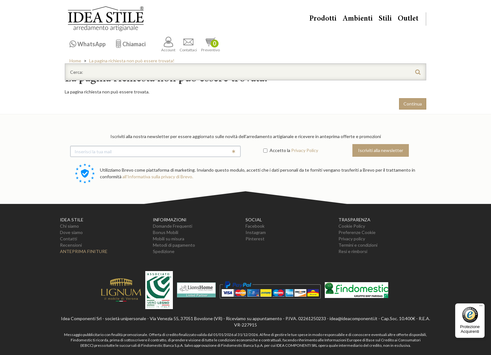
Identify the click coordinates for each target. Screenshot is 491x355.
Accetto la (276, 150)
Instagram (256, 232)
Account (168, 44)
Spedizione (163, 251)
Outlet (408, 19)
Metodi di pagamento (174, 245)
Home (75, 60)
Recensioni (71, 245)
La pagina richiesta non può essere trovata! (131, 60)
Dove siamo (71, 232)
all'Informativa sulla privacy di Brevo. (157, 176)
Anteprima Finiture (84, 251)
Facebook (255, 226)
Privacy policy (351, 238)
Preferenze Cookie (357, 232)
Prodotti (323, 19)
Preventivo (210, 44)
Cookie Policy (351, 226)
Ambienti (358, 19)
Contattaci (188, 44)
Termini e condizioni (357, 245)
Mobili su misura (168, 238)
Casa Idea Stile (106, 18)
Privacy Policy (304, 150)
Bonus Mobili (165, 232)
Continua (412, 103)
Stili (385, 19)
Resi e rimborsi (352, 251)
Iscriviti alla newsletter (380, 150)
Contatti (68, 238)
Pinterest (255, 238)
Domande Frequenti (172, 226)
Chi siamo (69, 226)
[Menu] (481, 307)
